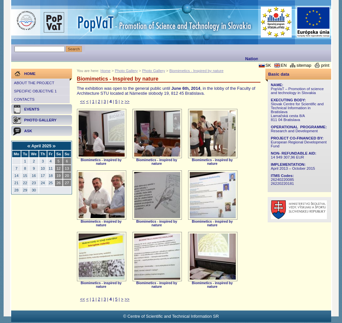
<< (82, 101)
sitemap (304, 65)
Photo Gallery (126, 71)
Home (105, 71)
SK (268, 65)
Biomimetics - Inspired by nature (196, 71)
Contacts (24, 99)
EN (284, 65)
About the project (34, 83)
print (325, 65)
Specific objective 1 (35, 91)
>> (127, 101)
